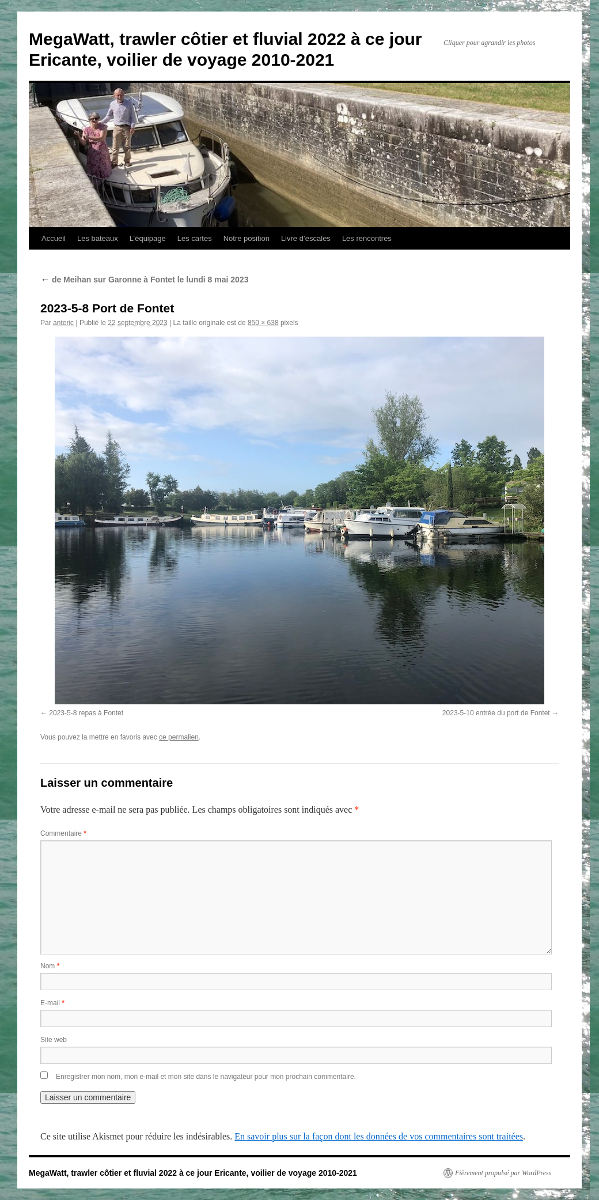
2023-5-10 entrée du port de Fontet (496, 713)
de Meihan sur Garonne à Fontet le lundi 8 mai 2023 (144, 279)
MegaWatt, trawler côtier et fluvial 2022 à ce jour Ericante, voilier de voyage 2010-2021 (193, 1173)
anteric (63, 323)
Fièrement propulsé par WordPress (503, 1173)
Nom (49, 966)
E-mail (52, 1003)
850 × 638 (263, 323)
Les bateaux (97, 238)
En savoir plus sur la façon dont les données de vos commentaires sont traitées (378, 1136)
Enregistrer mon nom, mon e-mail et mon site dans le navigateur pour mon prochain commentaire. (206, 1077)
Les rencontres (367, 238)
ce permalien (179, 737)
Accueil (53, 238)
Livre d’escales (306, 238)
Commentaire (63, 833)
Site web (53, 1040)
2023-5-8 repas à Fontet (86, 713)
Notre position (246, 238)
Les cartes (194, 238)
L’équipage (148, 238)
